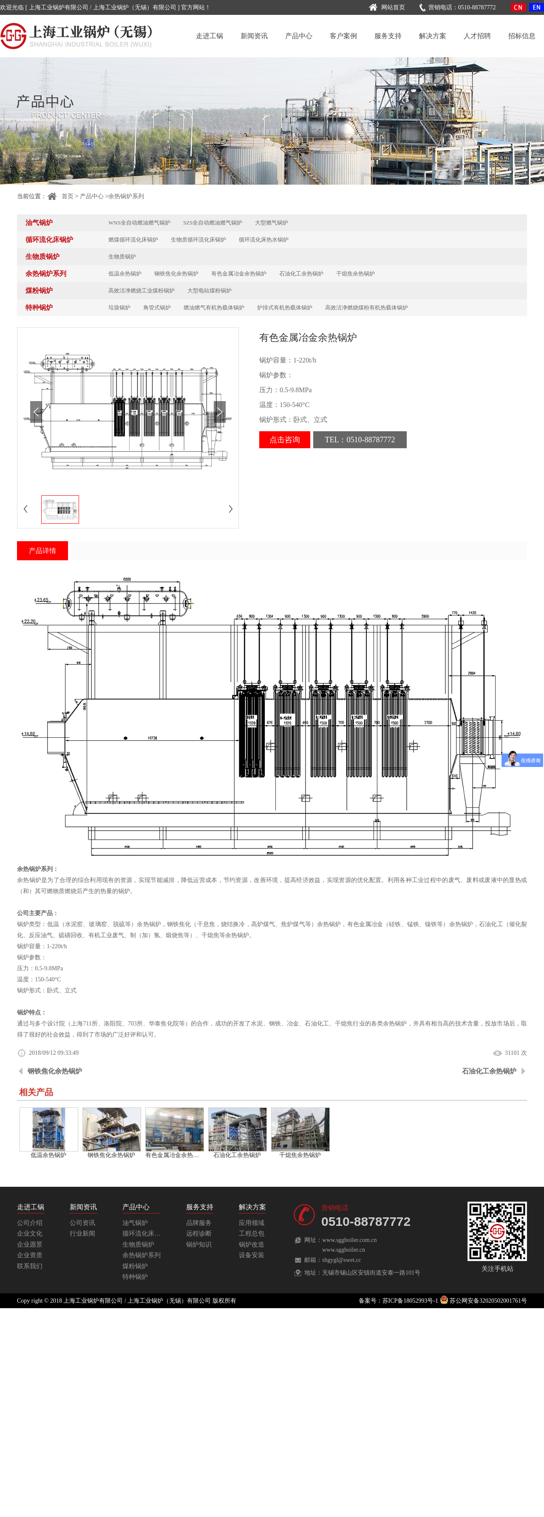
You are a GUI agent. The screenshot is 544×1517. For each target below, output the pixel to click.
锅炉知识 (199, 1244)
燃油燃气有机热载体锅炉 (214, 307)
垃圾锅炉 (119, 307)
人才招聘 (477, 35)
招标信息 (522, 35)
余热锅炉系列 (126, 196)
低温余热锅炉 (125, 273)
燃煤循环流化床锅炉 (133, 239)
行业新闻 (82, 1233)
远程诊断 (199, 1233)
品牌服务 (199, 1222)
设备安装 (251, 1255)
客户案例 (343, 35)
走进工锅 (209, 35)
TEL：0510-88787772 (360, 439)
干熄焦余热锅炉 (355, 273)
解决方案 (432, 35)
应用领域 (251, 1222)
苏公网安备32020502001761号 (483, 1301)
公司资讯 (82, 1222)
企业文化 (29, 1233)
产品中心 (298, 35)
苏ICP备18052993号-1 (410, 1301)
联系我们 (29, 1266)
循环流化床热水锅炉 (264, 239)
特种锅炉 (39, 307)
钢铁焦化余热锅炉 (176, 273)
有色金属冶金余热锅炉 (238, 273)
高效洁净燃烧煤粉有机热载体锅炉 (366, 307)
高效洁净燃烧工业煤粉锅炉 (141, 290)
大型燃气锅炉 (271, 222)
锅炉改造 (251, 1244)
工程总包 (251, 1233)
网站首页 (385, 7)
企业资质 (29, 1255)
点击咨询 (284, 439)
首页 (60, 196)
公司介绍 (29, 1222)
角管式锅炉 (157, 307)
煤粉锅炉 (39, 290)
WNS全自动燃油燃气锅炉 (139, 222)
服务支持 (388, 35)
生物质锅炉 (43, 256)
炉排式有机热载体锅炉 (284, 307)
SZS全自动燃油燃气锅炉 (212, 222)
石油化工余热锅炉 (301, 273)
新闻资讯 (254, 35)
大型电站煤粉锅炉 (209, 290)
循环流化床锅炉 (49, 239)
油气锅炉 (39, 222)
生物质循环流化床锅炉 (198, 239)
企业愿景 (29, 1244)
